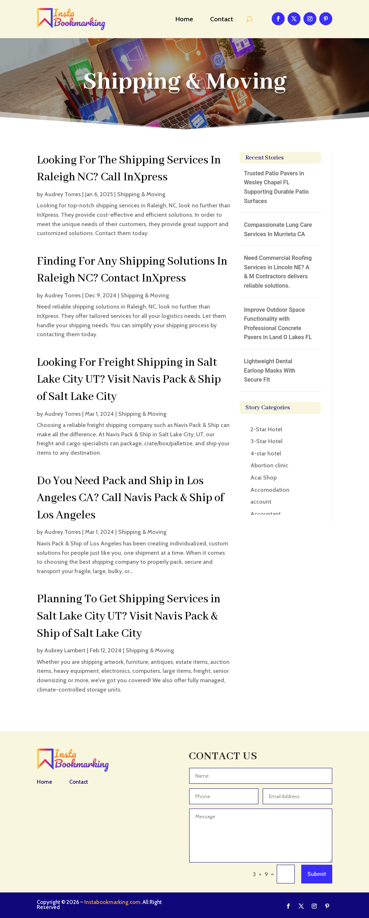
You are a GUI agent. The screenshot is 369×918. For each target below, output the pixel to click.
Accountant (265, 513)
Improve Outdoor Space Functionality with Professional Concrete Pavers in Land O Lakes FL (278, 323)
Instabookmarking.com (112, 902)
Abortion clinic (269, 465)
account (260, 501)
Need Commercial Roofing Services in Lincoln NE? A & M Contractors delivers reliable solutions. (278, 272)
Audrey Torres (62, 194)
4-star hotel (265, 453)
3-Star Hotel (266, 441)
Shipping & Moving (141, 194)
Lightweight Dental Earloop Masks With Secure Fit (269, 370)
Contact (221, 19)
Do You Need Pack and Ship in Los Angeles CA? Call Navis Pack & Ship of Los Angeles (130, 498)
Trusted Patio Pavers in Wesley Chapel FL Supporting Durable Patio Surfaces (276, 187)
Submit (316, 873)
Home (184, 19)
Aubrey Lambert (64, 650)
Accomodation (269, 489)
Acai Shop (263, 477)
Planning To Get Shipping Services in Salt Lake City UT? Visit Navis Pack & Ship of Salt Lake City (129, 616)
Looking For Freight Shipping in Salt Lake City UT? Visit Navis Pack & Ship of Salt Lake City (129, 379)
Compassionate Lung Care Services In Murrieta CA (278, 229)
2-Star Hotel (266, 429)
